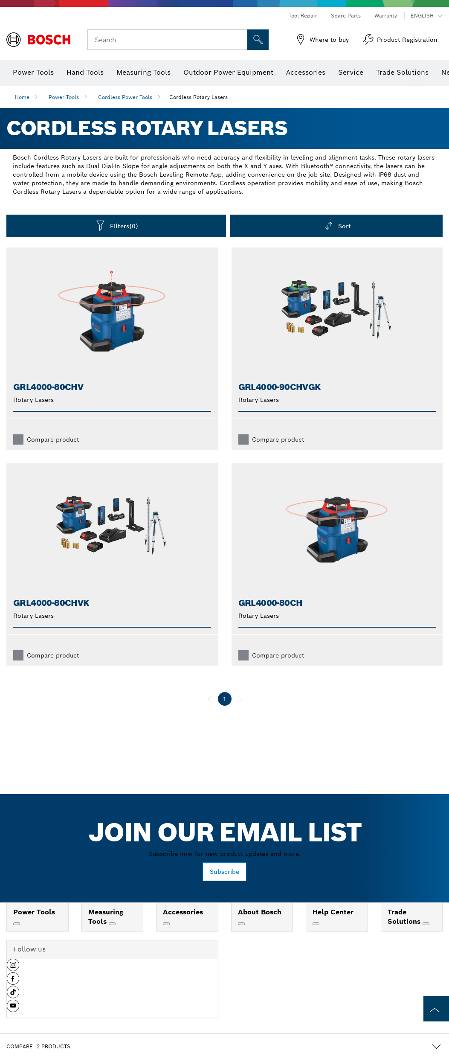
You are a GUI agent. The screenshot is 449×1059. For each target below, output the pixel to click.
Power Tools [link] (34, 912)
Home (22, 97)
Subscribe (224, 872)
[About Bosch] (241, 923)
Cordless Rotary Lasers (198, 97)
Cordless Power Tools (125, 97)
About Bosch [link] (259, 912)
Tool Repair (303, 15)
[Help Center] (316, 923)
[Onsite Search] (258, 39)
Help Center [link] (333, 912)
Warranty (385, 15)
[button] (13, 968)
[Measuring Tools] (112, 923)
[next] (240, 699)
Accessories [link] (183, 912)
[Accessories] (166, 923)
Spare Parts (346, 15)
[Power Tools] (16, 923)
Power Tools (64, 97)
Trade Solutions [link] (405, 917)
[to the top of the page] (436, 1008)
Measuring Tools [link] (105, 917)
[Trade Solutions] (426, 923)
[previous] (209, 699)
